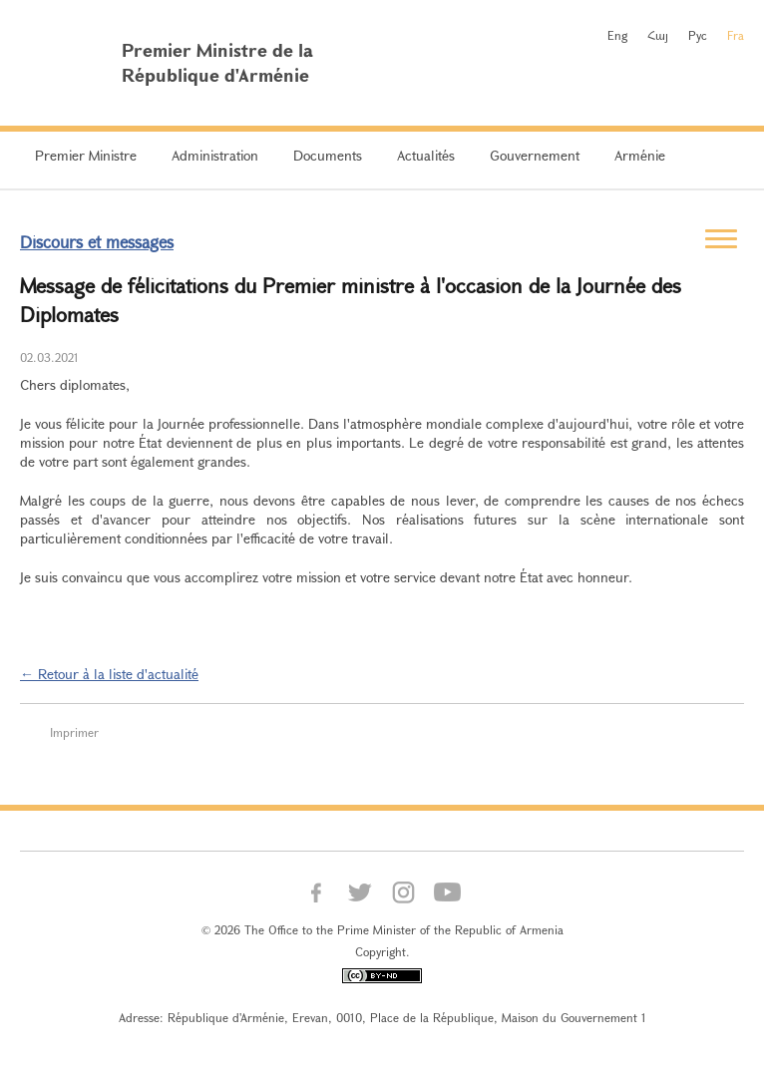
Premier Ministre (86, 155)
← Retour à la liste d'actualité (109, 673)
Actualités (426, 155)
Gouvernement (534, 155)
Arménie (639, 155)
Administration (215, 155)
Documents (327, 155)
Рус (697, 35)
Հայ (657, 35)
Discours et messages (97, 241)
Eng (617, 35)
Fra (735, 35)
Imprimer (74, 732)
